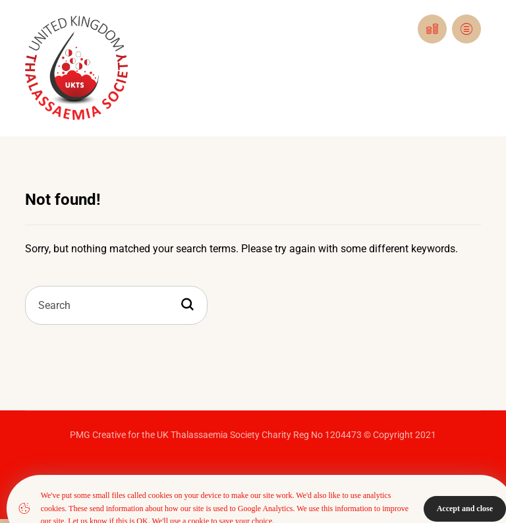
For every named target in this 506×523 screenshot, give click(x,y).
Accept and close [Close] (465, 508)
